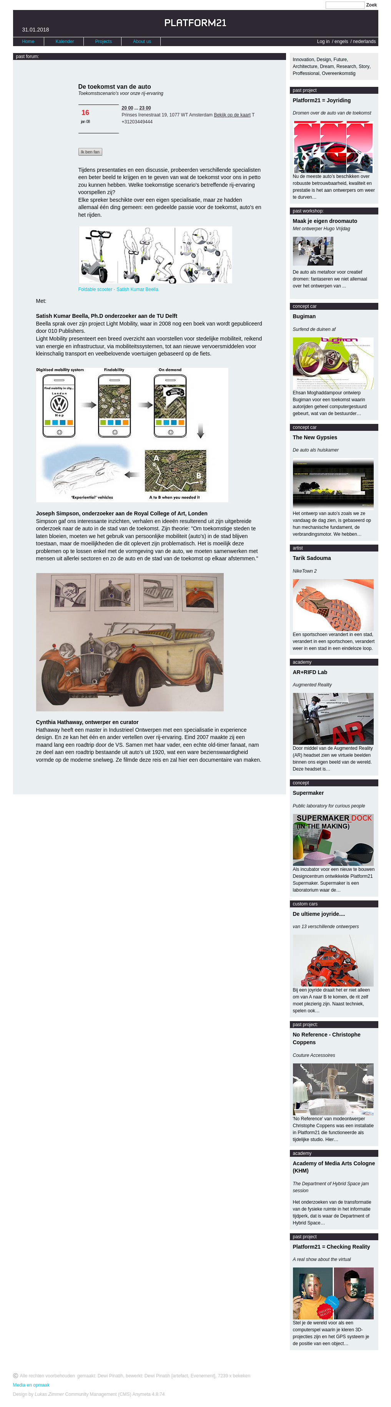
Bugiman (304, 316)
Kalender (65, 41)
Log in (323, 41)
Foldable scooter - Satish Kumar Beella (118, 289)
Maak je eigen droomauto (325, 221)
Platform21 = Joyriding (322, 100)
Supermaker (308, 793)
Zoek (371, 5)
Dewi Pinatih (110, 1376)
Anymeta (141, 1394)
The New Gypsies (315, 437)
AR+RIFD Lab (310, 672)
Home (28, 41)
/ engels (340, 41)
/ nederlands (363, 41)
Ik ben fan (90, 152)
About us (142, 41)
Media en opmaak (31, 1385)
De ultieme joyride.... (319, 914)
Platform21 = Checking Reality (331, 1247)
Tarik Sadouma (312, 558)
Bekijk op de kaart (232, 115)
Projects (103, 41)
